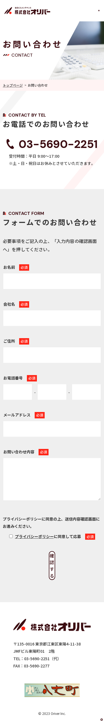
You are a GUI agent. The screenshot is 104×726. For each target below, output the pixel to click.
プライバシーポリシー (34, 536)
